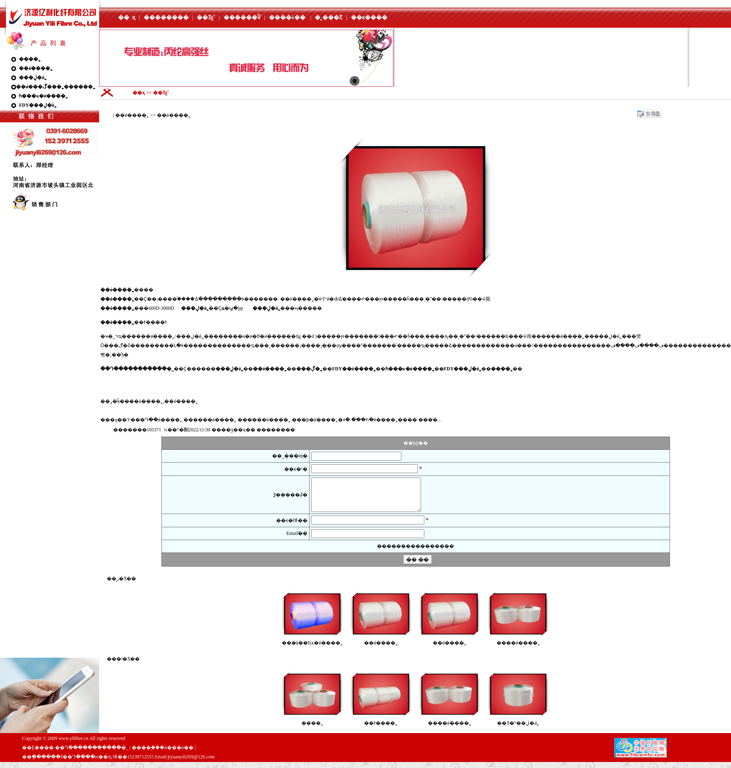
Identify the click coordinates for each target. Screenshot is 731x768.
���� (312, 308)
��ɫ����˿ (380, 729)
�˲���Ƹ (328, 17)
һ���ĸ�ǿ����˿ (43, 96)
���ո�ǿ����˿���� (384, 420)
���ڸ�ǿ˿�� (612, 336)
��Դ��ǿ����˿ (158, 420)
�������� (166, 17)
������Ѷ (242, 17)
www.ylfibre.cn (74, 744)
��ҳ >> (142, 92)
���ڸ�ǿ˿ (33, 77)
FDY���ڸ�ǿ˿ (38, 105)
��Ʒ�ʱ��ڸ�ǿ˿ (518, 729)
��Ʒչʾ (206, 17)
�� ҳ (126, 17)
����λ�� (287, 17)
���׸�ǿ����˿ (518, 649)
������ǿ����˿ (209, 420)
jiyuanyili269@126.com (191, 763)
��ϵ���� (369, 17)
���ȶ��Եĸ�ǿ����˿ (312, 649)
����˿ (30, 59)
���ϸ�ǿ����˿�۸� (321, 420)
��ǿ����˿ (36, 68)
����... (429, 420)
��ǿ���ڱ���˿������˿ (55, 86)
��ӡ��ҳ (233, 430)
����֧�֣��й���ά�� (162, 753)
